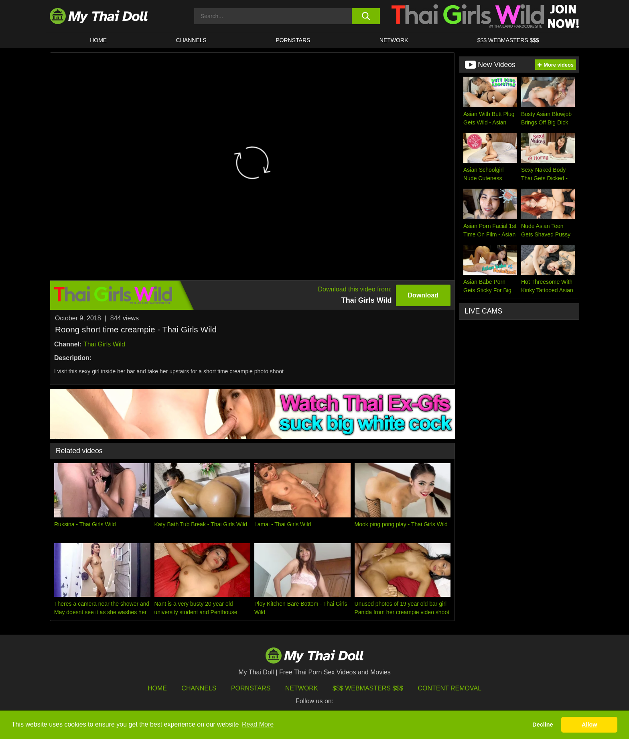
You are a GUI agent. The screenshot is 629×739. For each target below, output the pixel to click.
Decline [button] (542, 724)
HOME (98, 40)
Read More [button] (258, 724)
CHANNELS (191, 40)
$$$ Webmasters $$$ (368, 688)
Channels (198, 688)
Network (393, 40)
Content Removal (450, 688)
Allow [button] (589, 724)
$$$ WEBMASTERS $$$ (508, 40)
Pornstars (293, 40)
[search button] (365, 16)
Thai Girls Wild (104, 344)
